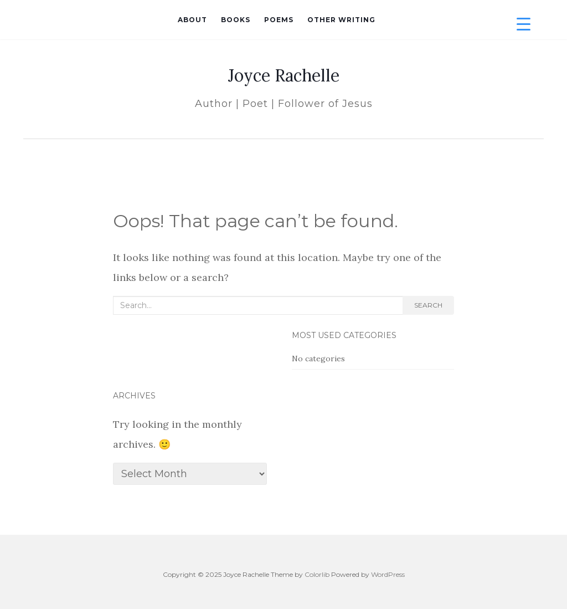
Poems (278, 20)
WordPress (388, 574)
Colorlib (317, 574)
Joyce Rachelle (283, 75)
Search (428, 305)
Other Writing (341, 20)
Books (235, 20)
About (192, 20)
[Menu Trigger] (523, 23)
